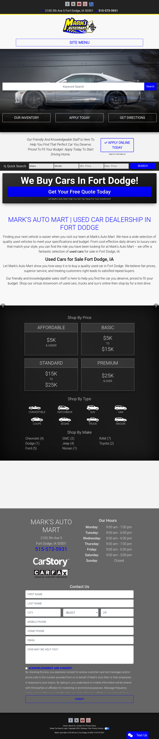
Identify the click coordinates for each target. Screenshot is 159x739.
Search (150, 86)
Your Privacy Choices (98, 728)
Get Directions (132, 118)
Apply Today (79, 118)
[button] (3, 306)
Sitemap (84, 728)
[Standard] (51, 375)
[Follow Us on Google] (85, 4)
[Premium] (107, 375)
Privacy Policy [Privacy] (91, 726)
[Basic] (107, 339)
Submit (79, 699)
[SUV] (93, 409)
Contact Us (81, 726)
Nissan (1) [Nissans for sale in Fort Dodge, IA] (69, 448)
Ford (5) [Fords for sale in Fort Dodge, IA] (31, 448)
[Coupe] (37, 421)
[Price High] (116, 166)
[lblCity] (43, 613)
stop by (124, 283)
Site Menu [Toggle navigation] (79, 42)
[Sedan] (65, 421)
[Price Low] (91, 166)
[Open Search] (73, 86)
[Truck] (93, 421)
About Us (72, 726)
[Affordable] (51, 339)
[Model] (66, 166)
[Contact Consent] (26, 668)
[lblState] (80, 613)
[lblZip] (117, 613)
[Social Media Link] (91, 4)
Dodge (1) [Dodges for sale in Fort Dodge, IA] (32, 443)
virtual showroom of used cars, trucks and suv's (67, 283)
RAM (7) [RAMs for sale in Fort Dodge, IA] (105, 438)
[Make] (41, 166)
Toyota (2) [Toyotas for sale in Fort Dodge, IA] (106, 443)
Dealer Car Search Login (58, 728)
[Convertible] (37, 409)
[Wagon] (121, 421)
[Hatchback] (64, 409)
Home (65, 726)
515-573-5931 (108, 10)
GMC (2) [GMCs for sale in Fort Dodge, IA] (68, 438)
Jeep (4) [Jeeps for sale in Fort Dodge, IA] (68, 443)
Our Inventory (26, 118)
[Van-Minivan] (121, 409)
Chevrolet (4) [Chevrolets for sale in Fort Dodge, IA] (34, 438)
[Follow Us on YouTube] (79, 4)
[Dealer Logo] (79, 25)
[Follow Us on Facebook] (67, 4)
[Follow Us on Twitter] (73, 4)
